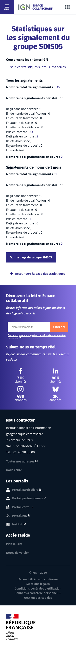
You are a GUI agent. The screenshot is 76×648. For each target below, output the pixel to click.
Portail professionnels (27, 498)
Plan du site (14, 544)
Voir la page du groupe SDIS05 (31, 257)
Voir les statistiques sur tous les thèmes (38, 67)
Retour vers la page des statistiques (37, 274)
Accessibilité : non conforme (38, 579)
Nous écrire (14, 470)
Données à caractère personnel (36, 593)
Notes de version (18, 553)
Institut (17, 525)
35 (57, 87)
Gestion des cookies (38, 598)
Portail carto (21, 507)
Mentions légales (38, 584)
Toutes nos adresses (20, 461)
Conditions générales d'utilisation (38, 588)
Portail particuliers (25, 490)
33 (31, 132)
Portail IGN (19, 516)
